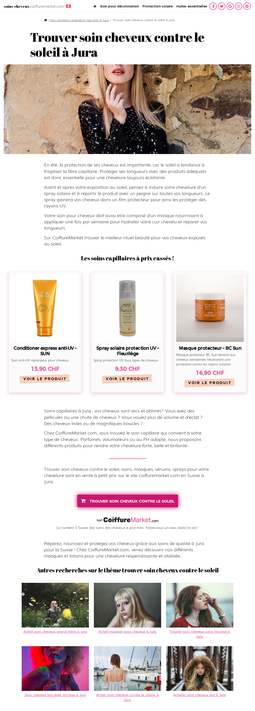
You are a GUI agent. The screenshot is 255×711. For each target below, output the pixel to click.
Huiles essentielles (191, 6)
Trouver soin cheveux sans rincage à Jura (199, 611)
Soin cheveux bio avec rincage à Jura (55, 671)
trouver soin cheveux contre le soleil (127, 501)
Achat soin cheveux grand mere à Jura (55, 608)
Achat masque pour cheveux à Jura (127, 608)
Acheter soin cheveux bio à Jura (199, 671)
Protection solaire (157, 6)
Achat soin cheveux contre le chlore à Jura (127, 674)
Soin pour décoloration (119, 6)
